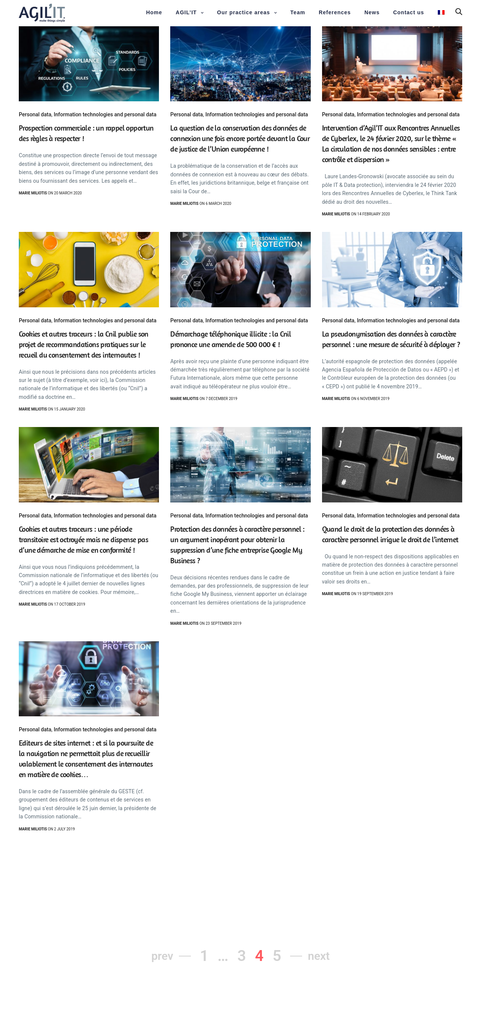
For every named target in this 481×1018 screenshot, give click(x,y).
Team (298, 12)
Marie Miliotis (33, 193)
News (372, 12)
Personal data (35, 114)
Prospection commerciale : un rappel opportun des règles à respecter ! (86, 133)
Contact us (408, 12)
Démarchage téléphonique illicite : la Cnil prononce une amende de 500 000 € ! (230, 339)
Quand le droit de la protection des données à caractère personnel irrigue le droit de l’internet (390, 534)
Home (154, 12)
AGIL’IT (186, 12)
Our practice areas (243, 12)
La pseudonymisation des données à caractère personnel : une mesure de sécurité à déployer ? (391, 339)
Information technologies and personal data (105, 114)
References (335, 12)
